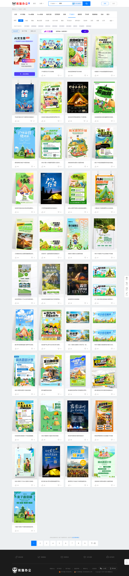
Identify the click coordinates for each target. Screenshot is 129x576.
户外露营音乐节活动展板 (47, 71)
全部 (15, 14)
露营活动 (48, 26)
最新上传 (33, 31)
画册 (98, 20)
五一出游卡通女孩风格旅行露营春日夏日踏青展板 (104, 299)
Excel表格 (40, 14)
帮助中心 (85, 568)
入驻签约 (94, 568)
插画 (64, 14)
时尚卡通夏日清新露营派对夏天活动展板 (104, 344)
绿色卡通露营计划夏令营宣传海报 (49, 435)
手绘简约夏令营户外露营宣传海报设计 (24, 117)
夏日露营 (69, 26)
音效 (102, 14)
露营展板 (55, 26)
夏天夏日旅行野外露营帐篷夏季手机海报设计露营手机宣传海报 (51, 481)
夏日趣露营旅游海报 (46, 390)
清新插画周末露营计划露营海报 (76, 162)
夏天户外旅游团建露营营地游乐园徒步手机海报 (104, 162)
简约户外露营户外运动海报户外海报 (104, 253)
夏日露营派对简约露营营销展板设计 (104, 390)
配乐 (108, 14)
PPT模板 (22, 14)
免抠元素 (48, 14)
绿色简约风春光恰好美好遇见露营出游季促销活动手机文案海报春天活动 (24, 208)
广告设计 (20, 9)
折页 (92, 20)
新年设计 (77, 20)
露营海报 (88, 26)
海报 (26, 20)
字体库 (87, 14)
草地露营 (81, 26)
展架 (62, 20)
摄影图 (80, 14)
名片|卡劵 (55, 20)
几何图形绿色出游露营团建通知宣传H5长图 (24, 253)
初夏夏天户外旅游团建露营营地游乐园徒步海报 (104, 71)
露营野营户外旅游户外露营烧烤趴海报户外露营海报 (78, 481)
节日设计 (69, 20)
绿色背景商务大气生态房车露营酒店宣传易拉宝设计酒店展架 (24, 299)
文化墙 (47, 20)
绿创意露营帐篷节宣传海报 (75, 71)
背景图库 (57, 14)
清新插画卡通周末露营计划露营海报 (104, 481)
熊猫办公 (14, 9)
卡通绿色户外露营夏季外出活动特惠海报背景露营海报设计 (104, 208)
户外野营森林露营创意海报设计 (49, 208)
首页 (34, 3)
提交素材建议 (75, 537)
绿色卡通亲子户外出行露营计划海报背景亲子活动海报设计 (24, 481)
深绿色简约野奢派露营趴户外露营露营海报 (78, 117)
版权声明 (76, 568)
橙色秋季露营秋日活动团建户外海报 (104, 435)
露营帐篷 (34, 26)
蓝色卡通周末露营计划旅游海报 (23, 390)
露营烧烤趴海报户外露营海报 (22, 162)
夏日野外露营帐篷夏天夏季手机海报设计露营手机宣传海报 (24, 344)
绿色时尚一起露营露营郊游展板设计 (50, 253)
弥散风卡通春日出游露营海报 (75, 253)
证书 (103, 20)
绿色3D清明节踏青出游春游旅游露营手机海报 (78, 208)
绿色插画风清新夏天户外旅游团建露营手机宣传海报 (24, 435)
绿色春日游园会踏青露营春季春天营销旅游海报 (51, 117)
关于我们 (59, 568)
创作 (85, 31)
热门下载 (24, 31)
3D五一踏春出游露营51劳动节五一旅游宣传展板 (78, 344)
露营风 (75, 26)
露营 (25, 9)
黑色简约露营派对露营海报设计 (76, 435)
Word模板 (31, 14)
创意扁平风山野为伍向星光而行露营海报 (51, 344)
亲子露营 (27, 26)
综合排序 (15, 31)
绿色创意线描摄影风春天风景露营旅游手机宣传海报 (51, 299)
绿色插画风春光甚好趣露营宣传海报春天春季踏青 (104, 117)
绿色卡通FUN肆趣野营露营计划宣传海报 (51, 162)
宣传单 (85, 20)
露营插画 (41, 26)
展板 (32, 20)
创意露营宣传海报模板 (73, 299)
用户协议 (68, 568)
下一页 (93, 543)
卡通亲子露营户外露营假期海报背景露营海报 (24, 527)
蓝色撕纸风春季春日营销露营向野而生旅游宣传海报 (78, 390)
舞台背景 (39, 20)
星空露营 (62, 26)
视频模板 (94, 14)
